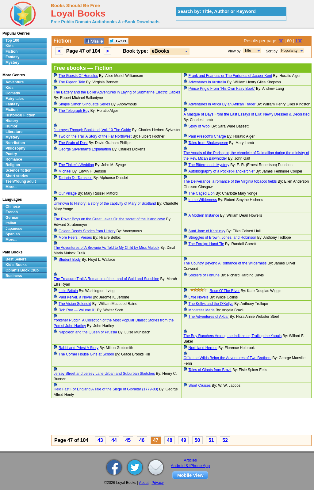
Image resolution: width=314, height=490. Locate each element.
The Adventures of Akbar (209, 316)
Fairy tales (15, 99)
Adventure (15, 82)
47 (156, 440)
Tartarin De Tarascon (76, 178)
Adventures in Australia (207, 82)
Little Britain (68, 291)
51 (211, 440)
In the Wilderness (203, 200)
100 (298, 40)
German (12, 217)
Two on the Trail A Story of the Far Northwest (95, 136)
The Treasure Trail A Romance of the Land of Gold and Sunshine (106, 279)
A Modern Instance (204, 215)
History (12, 121)
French (12, 212)
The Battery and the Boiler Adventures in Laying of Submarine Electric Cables (117, 92)
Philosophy (15, 148)
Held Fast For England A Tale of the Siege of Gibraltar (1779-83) (106, 389)
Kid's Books (16, 265)
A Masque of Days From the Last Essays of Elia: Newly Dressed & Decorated (247, 114)
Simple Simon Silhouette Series (84, 104)
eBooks (161, 51)
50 (197, 440)
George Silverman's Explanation (85, 149)
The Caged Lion (202, 193)
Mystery (12, 62)
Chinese (13, 206)
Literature (14, 132)
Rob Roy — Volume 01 (77, 310)
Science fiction (19, 170)
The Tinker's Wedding (76, 165)
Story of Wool (200, 126)
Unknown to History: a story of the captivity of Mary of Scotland (105, 203)
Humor (11, 126)
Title (247, 50)
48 (169, 440)
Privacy (157, 483)
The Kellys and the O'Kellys (211, 304)
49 (183, 440)
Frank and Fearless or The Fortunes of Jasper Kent (230, 76)
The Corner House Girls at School (86, 354)
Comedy (13, 93)
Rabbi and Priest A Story (78, 348)
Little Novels (199, 297)
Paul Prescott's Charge (207, 136)
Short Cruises (200, 385)
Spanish (13, 234)
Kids (9, 46)
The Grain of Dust (73, 143)
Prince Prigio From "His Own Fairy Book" (222, 88)
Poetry (11, 154)
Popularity (289, 50)
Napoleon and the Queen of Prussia (88, 332)
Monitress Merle (202, 310)
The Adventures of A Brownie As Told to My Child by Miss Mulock (106, 247)
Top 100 (12, 40)
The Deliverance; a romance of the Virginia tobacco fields (230, 181)
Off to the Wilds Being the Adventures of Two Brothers (227, 358)
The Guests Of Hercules (78, 76)
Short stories (17, 176)
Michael (65, 171)
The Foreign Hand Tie (206, 244)
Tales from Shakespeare (208, 143)
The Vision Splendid (75, 304)
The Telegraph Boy (74, 110)
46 (142, 440)
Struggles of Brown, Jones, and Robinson (222, 237)
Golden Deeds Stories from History (87, 231)
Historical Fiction (20, 115)
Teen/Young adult (21, 181)
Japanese (14, 228)
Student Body (70, 259)
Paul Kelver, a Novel (75, 297)
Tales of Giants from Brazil (210, 370)
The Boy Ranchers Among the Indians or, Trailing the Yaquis (233, 336)
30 (281, 40)
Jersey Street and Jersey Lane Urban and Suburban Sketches (104, 373)
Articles (190, 460)
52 (225, 440)
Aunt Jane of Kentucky (207, 231)
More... (11, 187)
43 (100, 440)
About (143, 483)
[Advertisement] (182, 417)
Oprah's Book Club (22, 270)
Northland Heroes (203, 348)
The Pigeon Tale (72, 82)
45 (128, 440)
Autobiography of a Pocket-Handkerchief (222, 171)
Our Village (68, 193)
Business (14, 276)
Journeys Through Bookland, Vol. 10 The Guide (92, 130)
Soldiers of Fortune (204, 275)
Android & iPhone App (190, 465)
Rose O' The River (225, 291)
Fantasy (12, 57)
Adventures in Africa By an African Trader (222, 104)
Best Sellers (16, 259)
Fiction (11, 51)
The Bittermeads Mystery (209, 165)
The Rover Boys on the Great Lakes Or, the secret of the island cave (109, 219)
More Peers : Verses (75, 237)
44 (114, 440)
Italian (11, 223)
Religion (13, 165)
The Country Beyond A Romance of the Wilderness (225, 263)
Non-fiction (15, 143)
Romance (14, 159)
